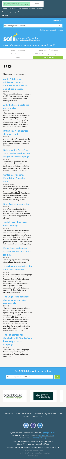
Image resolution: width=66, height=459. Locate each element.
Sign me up (57, 20)
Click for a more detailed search (51, 30)
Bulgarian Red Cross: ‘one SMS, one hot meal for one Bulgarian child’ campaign (16, 152)
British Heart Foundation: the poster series (16, 132)
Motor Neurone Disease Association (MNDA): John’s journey (17, 251)
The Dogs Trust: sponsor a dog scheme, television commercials (16, 299)
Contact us (37, 416)
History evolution (18, 50)
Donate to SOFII (48, 57)
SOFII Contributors (24, 413)
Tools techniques (18, 53)
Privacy (30, 452)
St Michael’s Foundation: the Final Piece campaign (17, 267)
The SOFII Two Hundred (9, 8)
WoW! (18, 57)
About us (10, 413)
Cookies (24, 452)
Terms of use (38, 452)
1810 (36, 455)
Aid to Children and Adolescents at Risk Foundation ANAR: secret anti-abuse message (15, 83)
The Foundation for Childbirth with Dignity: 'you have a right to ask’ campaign (17, 339)
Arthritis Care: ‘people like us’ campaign (16, 106)
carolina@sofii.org (46, 435)
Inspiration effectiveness (48, 50)
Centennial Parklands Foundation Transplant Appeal (14, 177)
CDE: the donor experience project (48, 53)
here (23, 12)
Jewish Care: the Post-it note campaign (15, 223)
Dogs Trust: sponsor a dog (16, 203)
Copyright (46, 452)
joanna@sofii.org (39, 437)
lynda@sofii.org (49, 432)
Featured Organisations (45, 413)
